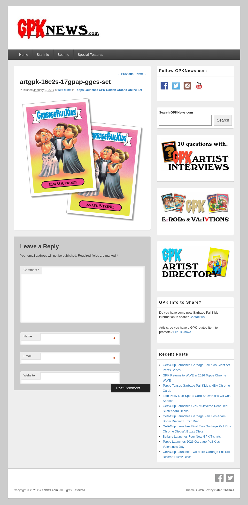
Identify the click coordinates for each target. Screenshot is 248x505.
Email (27, 356)
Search (223, 120)
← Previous (125, 74)
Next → (142, 74)
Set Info (63, 55)
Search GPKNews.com (176, 112)
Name (27, 336)
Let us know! (182, 332)
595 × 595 (64, 90)
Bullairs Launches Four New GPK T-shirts (192, 436)
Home (23, 55)
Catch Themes (224, 490)
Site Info (43, 55)
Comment (31, 270)
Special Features (90, 55)
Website (29, 375)
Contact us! (198, 317)
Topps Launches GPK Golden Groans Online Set (108, 90)
